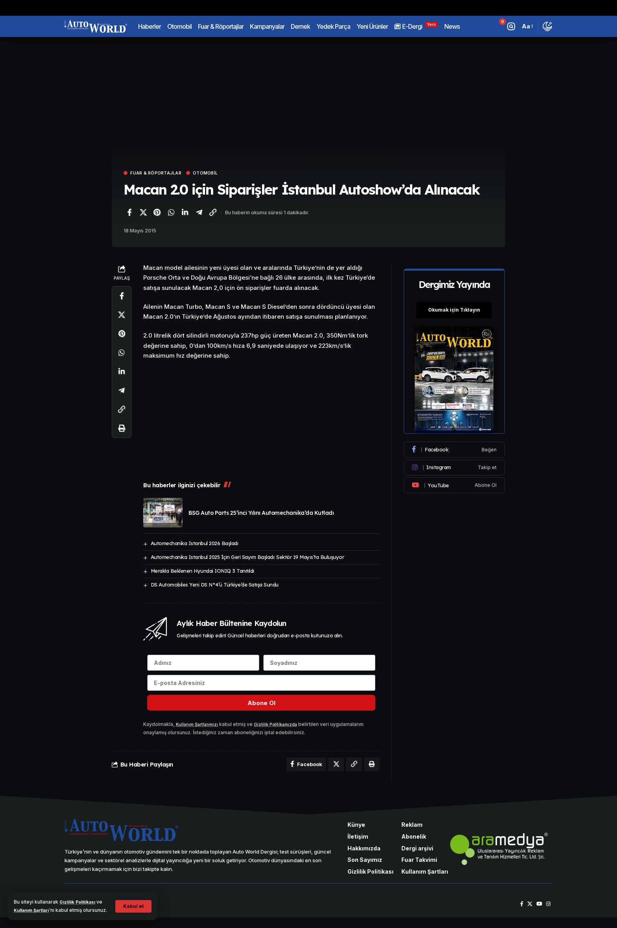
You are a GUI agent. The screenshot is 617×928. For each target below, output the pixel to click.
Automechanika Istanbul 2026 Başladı (194, 544)
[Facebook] (455, 445)
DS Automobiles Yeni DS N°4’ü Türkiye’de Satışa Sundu (215, 586)
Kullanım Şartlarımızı (199, 732)
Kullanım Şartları (42, 902)
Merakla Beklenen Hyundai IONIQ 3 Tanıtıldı (202, 572)
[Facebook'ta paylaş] (129, 213)
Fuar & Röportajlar (161, 173)
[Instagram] (455, 463)
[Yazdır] (121, 429)
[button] (132, 902)
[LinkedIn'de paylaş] (184, 213)
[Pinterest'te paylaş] (157, 213)
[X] (528, 914)
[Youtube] (455, 481)
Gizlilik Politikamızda (281, 732)
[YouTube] (538, 914)
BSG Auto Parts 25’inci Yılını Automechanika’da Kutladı (261, 514)
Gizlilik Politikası (80, 894)
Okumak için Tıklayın (455, 306)
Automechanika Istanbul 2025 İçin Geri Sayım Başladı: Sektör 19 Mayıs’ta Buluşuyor (247, 558)
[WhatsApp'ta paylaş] (171, 213)
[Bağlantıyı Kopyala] (212, 213)
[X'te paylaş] (143, 213)
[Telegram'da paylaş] (199, 213)
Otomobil (219, 173)
